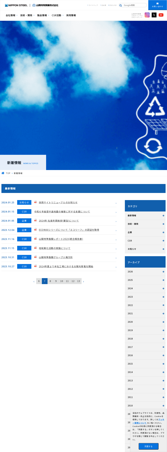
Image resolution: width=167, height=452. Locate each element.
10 (61, 281)
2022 (130, 305)
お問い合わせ (157, 5)
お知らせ (132, 249)
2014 (130, 372)
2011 (130, 397)
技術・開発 (26, 15)
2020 (130, 321)
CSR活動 (56, 15)
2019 (130, 330)
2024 (130, 288)
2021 (130, 313)
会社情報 (10, 15)
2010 (130, 405)
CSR (130, 240)
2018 (130, 338)
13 (78, 281)
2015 (130, 363)
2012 (130, 388)
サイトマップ (93, 5)
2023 (130, 296)
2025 (130, 280)
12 (73, 281)
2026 (130, 271)
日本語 (103, 5)
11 (67, 281)
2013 (130, 380)
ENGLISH (113, 5)
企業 (130, 232)
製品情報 (42, 15)
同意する (149, 446)
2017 (130, 347)
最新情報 (132, 215)
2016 (130, 355)
